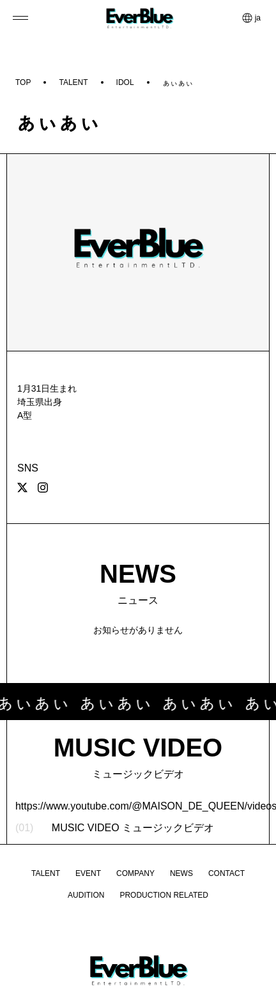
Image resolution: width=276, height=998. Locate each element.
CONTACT (226, 873)
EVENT (88, 873)
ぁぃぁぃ (177, 82)
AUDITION (86, 895)
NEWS (181, 873)
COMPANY (135, 873)
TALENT (73, 82)
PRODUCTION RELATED (163, 895)
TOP (23, 82)
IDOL (125, 82)
